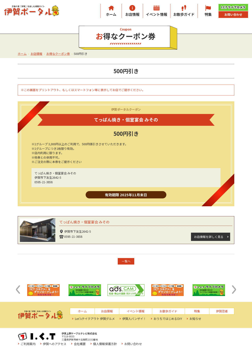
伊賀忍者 (222, 311)
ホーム (111, 14)
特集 (208, 14)
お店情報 (132, 14)
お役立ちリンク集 (120, 340)
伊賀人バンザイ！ (134, 319)
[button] (18, 289)
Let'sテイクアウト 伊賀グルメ (95, 319)
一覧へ (126, 261)
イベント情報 (156, 14)
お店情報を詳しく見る (208, 237)
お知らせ (195, 319)
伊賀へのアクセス (142, 334)
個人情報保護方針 (192, 334)
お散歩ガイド (184, 14)
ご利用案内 (115, 334)
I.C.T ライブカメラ (233, 7)
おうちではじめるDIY (168, 319)
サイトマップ (148, 340)
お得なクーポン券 (58, 54)
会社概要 (167, 334)
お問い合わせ (233, 14)
